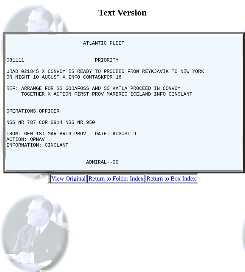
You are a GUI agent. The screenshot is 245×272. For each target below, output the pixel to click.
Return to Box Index (171, 203)
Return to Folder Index (116, 203)
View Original (68, 203)
